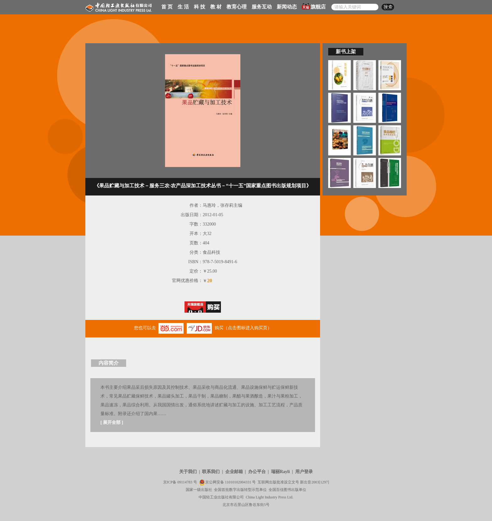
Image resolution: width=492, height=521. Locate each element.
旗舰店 (314, 6)
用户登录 (304, 471)
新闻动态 (287, 6)
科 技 (199, 6)
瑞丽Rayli (280, 471)
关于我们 (188, 471)
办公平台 (257, 471)
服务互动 (262, 6)
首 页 (167, 6)
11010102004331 (238, 482)
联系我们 (211, 471)
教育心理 (237, 6)
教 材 (216, 6)
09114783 (184, 482)
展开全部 (111, 422)
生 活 (183, 6)
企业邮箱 (234, 471)
